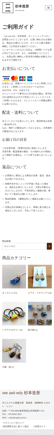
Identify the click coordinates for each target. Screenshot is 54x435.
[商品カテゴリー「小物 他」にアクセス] (14, 354)
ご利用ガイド (39, 426)
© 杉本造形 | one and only (27, 432)
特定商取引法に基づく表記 (16, 426)
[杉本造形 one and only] (15, 7)
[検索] (49, 246)
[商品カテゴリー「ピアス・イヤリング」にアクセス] (40, 280)
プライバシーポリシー (13, 423)
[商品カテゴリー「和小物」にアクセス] (40, 317)
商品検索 (6, 241)
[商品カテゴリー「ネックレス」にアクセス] (14, 280)
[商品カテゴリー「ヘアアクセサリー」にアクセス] (14, 317)
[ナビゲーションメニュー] (48, 7)
